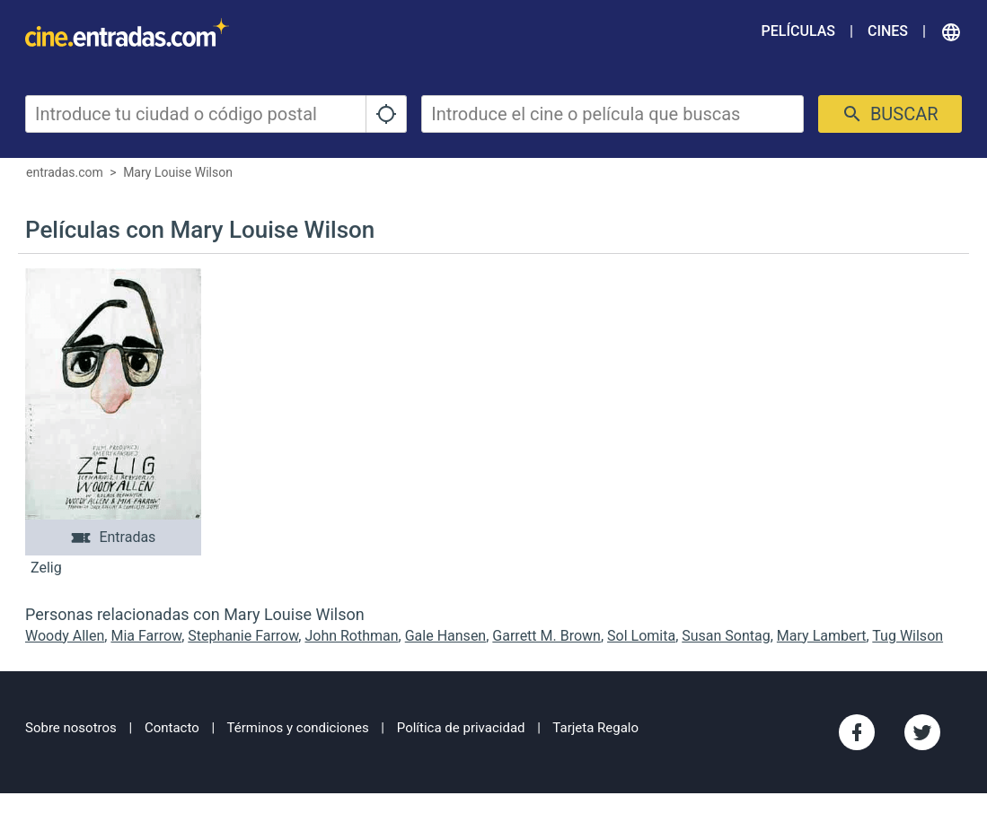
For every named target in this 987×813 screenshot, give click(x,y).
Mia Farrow (145, 635)
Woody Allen (64, 635)
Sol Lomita (641, 635)
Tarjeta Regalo (595, 728)
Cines (888, 30)
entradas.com (64, 172)
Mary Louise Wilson (178, 172)
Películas (798, 30)
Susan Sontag (726, 635)
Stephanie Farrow (243, 635)
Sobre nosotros (71, 728)
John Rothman (351, 635)
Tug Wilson (907, 635)
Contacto (172, 728)
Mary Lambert (822, 635)
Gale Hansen (445, 635)
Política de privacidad (461, 728)
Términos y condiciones (298, 728)
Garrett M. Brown (546, 635)
